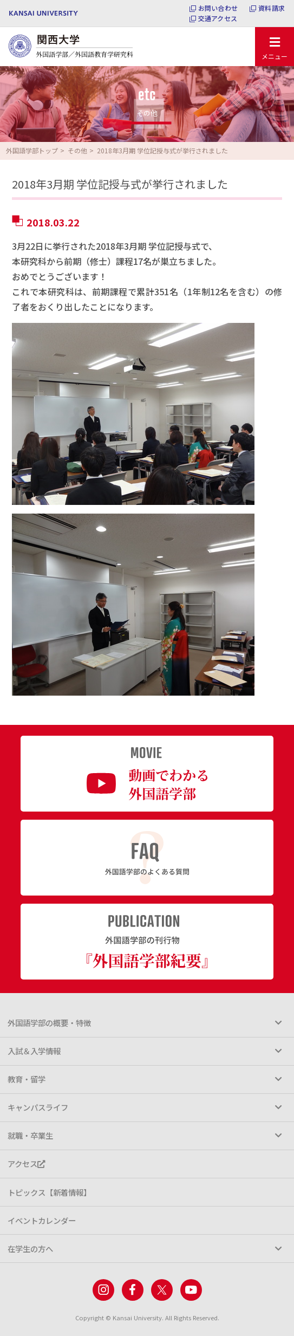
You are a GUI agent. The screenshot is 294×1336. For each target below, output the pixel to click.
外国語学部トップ (32, 150)
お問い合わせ (218, 8)
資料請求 (271, 8)
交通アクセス (217, 18)
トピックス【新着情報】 (49, 1192)
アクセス (26, 1163)
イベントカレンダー (42, 1220)
